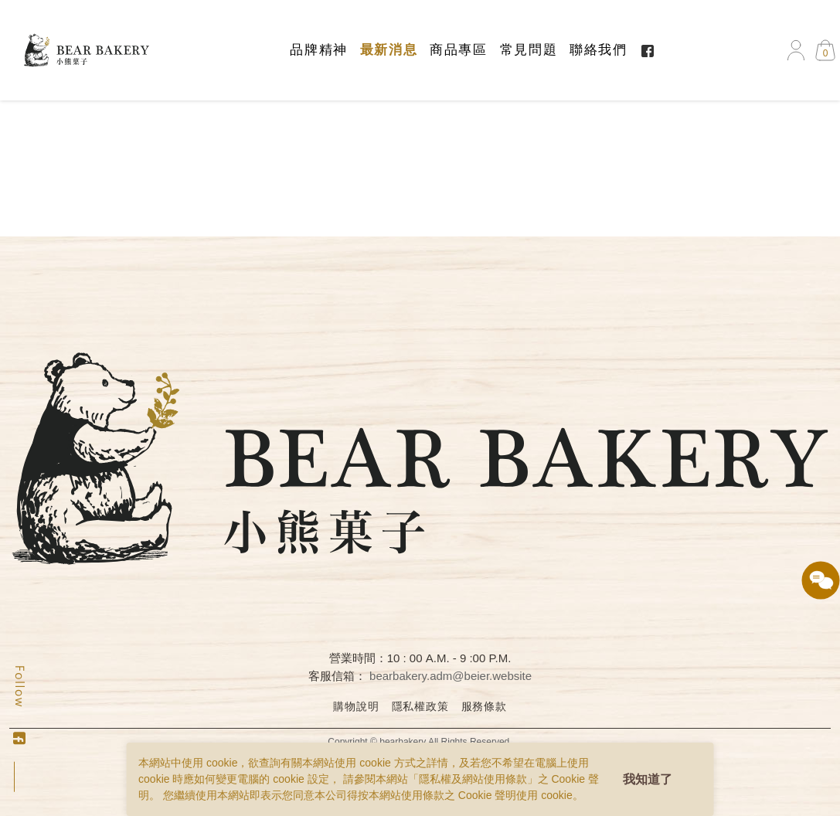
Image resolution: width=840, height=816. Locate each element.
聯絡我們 (598, 49)
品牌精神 (318, 49)
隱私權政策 (420, 706)
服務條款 (484, 706)
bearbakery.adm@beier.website (450, 675)
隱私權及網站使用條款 (473, 779)
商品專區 (458, 49)
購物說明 (356, 706)
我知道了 (647, 779)
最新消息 (388, 49)
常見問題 (528, 49)
